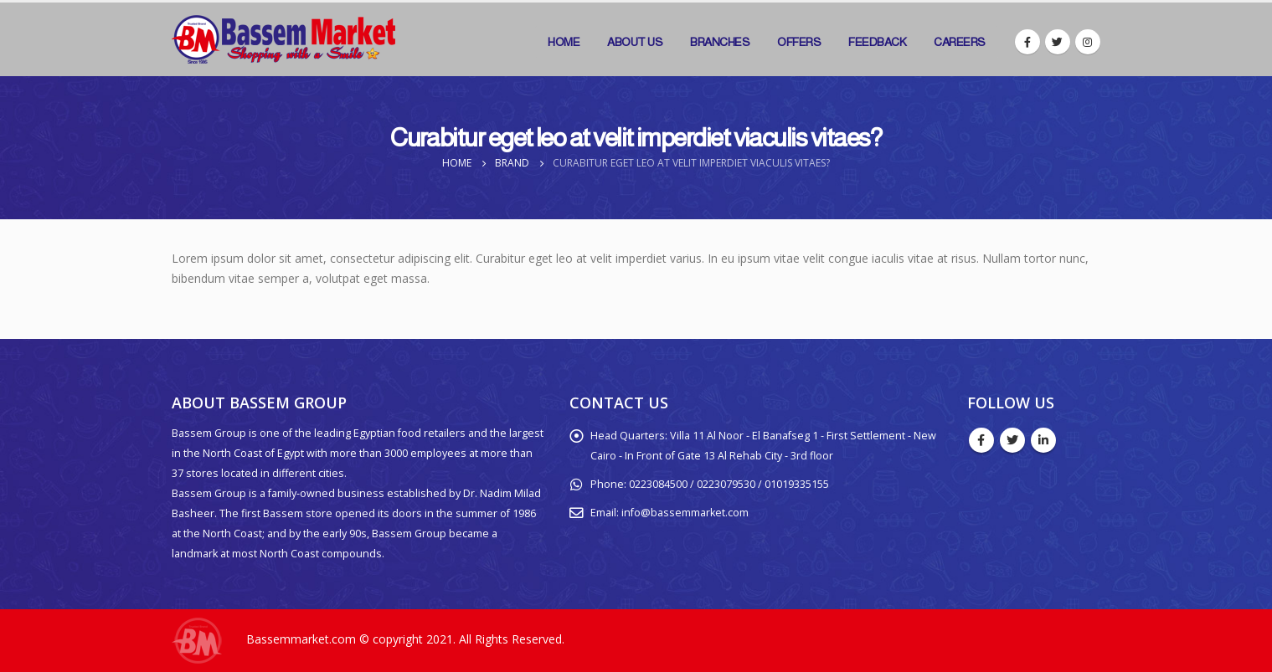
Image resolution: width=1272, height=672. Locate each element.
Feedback (877, 42)
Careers (960, 42)
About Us (634, 42)
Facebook (981, 440)
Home (563, 42)
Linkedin (1043, 440)
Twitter (1012, 440)
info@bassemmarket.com (685, 512)
